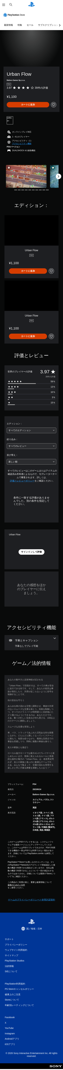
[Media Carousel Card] (26, 176)
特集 (20, 25)
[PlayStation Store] (15, 14)
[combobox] (31, 430)
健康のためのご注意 (16, 885)
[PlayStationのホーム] (31, 4)
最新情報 (8, 25)
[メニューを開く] (3, 5)
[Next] (58, 176)
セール (30, 25)
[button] (21, 143)
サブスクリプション (48, 25)
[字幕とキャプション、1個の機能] (31, 642)
